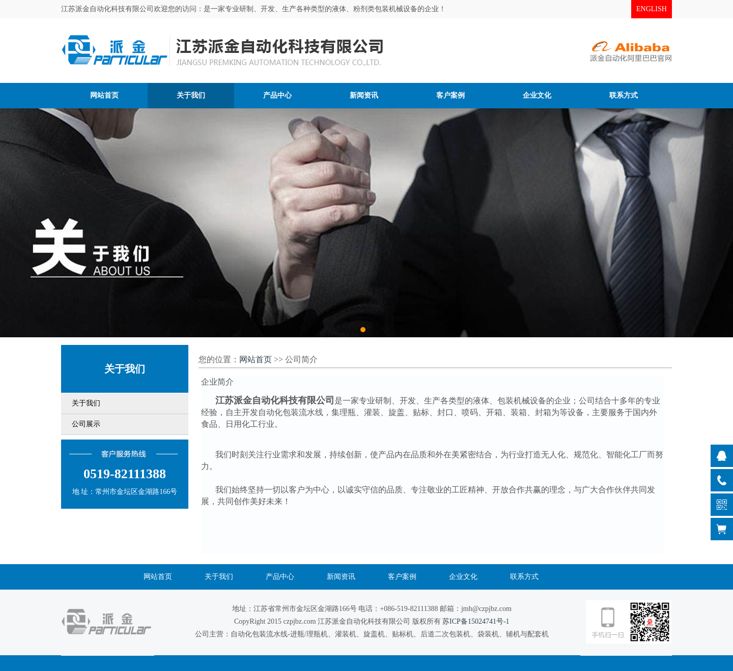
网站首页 (255, 359)
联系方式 (524, 576)
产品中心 (280, 576)
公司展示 (86, 424)
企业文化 (463, 576)
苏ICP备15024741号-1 (475, 621)
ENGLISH (651, 9)
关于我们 (86, 403)
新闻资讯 (341, 576)
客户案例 (402, 576)
